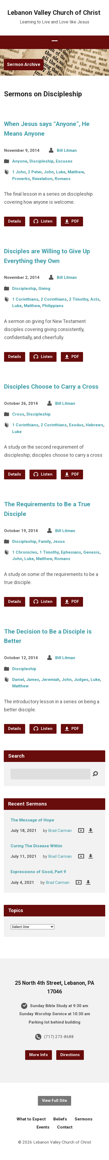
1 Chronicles (24, 552)
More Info (38, 1055)
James (32, 679)
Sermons (84, 1119)
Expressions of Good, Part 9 (38, 871)
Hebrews (94, 425)
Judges (81, 679)
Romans (63, 178)
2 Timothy (78, 299)
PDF (72, 221)
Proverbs (21, 178)
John (49, 172)
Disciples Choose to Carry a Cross (51, 386)
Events (43, 1127)
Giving (44, 288)
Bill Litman (67, 150)
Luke (60, 172)
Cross (18, 414)
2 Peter (35, 172)
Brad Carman (60, 830)
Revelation (42, 178)
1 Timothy (49, 552)
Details (14, 221)
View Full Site (54, 1100)
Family (44, 541)
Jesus (59, 541)
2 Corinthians (54, 299)
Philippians (53, 305)
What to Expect (31, 1119)
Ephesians (71, 552)
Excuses (64, 161)
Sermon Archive (23, 64)
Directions (70, 1055)
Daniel (18, 679)
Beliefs (60, 1119)
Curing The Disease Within (36, 845)
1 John (19, 172)
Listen (43, 221)
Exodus (76, 425)
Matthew (76, 172)
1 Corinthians (25, 299)
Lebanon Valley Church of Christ (54, 12)
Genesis (91, 552)
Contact (64, 1127)
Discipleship (41, 161)
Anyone (19, 161)
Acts (95, 299)
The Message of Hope (32, 820)
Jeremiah (50, 679)
